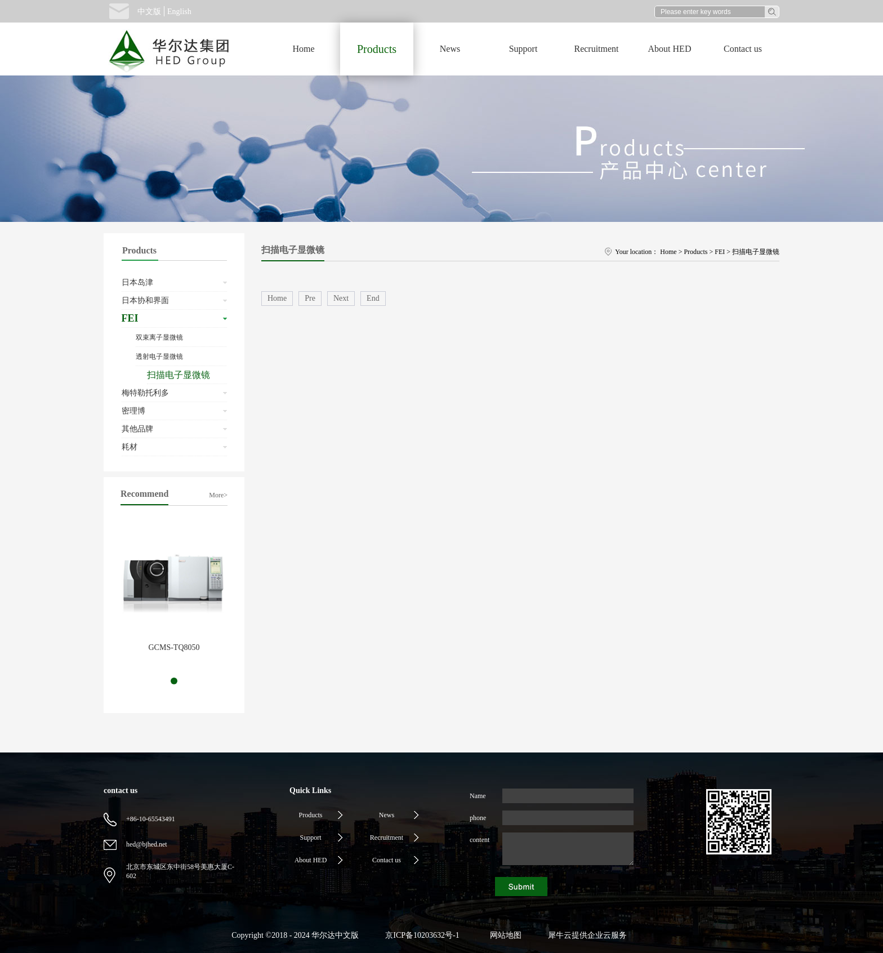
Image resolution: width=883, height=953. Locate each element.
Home (303, 49)
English (179, 11)
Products (695, 252)
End (373, 298)
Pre (310, 298)
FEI (720, 252)
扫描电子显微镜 (755, 252)
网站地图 (503, 935)
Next (341, 298)
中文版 (149, 11)
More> (218, 495)
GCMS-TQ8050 (173, 647)
